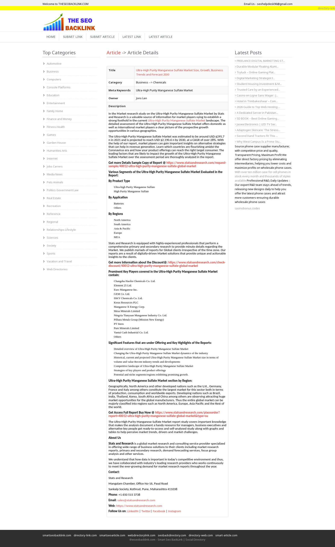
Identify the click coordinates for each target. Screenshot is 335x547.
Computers (54, 79)
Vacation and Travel (59, 261)
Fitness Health (56, 127)
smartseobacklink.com (57, 535)
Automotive (54, 63)
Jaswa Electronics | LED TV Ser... (256, 124)
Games (51, 135)
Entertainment (56, 103)
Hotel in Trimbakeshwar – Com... (256, 101)
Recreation (54, 206)
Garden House (56, 143)
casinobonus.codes (247, 208)
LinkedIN (132, 511)
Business (53, 71)
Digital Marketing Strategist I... (255, 78)
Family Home (55, 111)
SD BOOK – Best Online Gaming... (257, 118)
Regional (52, 222)
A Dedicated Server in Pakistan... (256, 113)
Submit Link (72, 37)
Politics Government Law (62, 190)
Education (53, 95)
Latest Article (160, 37)
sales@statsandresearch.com (136, 500)
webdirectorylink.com (141, 535)
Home (50, 37)
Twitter (146, 511)
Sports (51, 253)
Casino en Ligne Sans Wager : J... (256, 95)
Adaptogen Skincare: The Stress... (257, 130)
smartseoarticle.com (112, 535)
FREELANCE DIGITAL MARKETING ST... (260, 61)
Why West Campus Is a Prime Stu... (258, 141)
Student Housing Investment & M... (258, 84)
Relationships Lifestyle (61, 230)
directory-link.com (85, 535)
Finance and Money (59, 119)
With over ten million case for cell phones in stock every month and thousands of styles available (263, 176)
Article (114, 52)
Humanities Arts (57, 150)
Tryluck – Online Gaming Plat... (255, 72)
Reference (53, 214)
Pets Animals (55, 182)
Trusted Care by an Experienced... (257, 90)
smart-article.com (226, 535)
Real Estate (54, 198)
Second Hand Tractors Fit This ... (256, 136)
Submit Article (102, 37)
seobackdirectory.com (172, 535)
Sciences (52, 237)
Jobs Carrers (55, 166)
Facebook (159, 511)
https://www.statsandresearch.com (139, 506)
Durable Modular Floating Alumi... (257, 66)
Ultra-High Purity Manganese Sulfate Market (176, 120)
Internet (52, 158)
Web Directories (57, 269)
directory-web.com (201, 535)
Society (51, 245)
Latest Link (131, 37)
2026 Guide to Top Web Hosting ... (257, 107)
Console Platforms (59, 87)
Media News (55, 174)
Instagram (174, 511)
